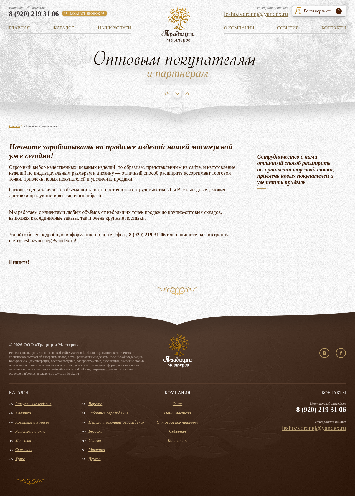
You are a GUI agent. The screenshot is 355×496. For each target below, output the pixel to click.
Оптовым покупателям (178, 422)
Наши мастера (177, 413)
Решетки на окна (30, 431)
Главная (19, 28)
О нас (177, 404)
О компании (239, 28)
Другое (94, 459)
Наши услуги (114, 28)
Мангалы (23, 440)
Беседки (95, 431)
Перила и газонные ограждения (116, 422)
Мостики (96, 449)
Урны (20, 459)
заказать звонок (84, 14)
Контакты (333, 28)
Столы (94, 440)
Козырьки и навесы (32, 422)
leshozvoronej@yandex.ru (256, 13)
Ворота (95, 404)
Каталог (64, 28)
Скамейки (23, 449)
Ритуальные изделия (33, 404)
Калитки (23, 413)
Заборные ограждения (108, 413)
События (287, 28)
